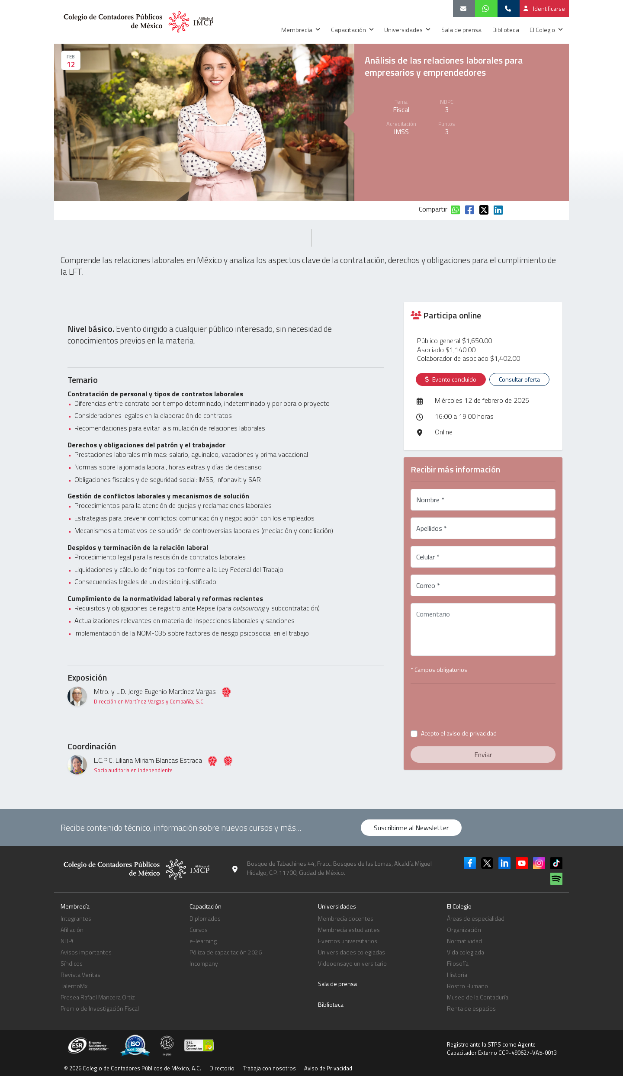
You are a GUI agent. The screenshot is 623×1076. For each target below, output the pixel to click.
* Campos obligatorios (439, 669)
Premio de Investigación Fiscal (100, 1008)
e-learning (203, 940)
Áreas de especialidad (475, 918)
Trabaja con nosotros (269, 1068)
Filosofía (458, 963)
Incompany (203, 963)
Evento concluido (450, 379)
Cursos (198, 929)
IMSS (401, 131)
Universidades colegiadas (351, 952)
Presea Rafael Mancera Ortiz (98, 997)
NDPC (68, 940)
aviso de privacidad (471, 733)
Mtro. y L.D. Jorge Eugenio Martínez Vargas (162, 696)
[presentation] (483, 707)
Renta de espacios (471, 1008)
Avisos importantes (86, 952)
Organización (464, 929)
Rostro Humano (467, 985)
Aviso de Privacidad (328, 1068)
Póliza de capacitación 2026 (225, 952)
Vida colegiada (465, 952)
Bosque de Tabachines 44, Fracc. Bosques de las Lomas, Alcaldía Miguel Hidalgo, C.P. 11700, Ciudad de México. (339, 868)
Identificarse (544, 8)
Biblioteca (506, 30)
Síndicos (72, 963)
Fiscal (401, 109)
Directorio (221, 1068)
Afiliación (72, 929)
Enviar (483, 754)
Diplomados (205, 918)
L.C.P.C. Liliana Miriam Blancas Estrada (163, 764)
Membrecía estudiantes (349, 929)
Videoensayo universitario (352, 963)
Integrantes (76, 918)
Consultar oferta (519, 379)
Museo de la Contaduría (477, 997)
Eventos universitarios (347, 940)
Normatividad (464, 940)
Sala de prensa (462, 30)
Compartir (433, 209)
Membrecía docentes (345, 918)
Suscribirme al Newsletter (411, 827)
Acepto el (459, 733)
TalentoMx (74, 985)
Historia (457, 974)
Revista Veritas (80, 974)
